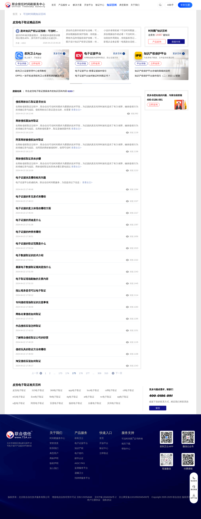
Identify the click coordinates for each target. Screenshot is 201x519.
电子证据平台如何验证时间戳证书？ (92, 75)
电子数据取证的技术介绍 (29, 255)
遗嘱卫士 (79, 473)
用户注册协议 (93, 500)
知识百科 (112, 5)
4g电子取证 (72, 397)
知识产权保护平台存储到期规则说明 (152, 71)
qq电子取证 (123, 397)
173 (60, 373)
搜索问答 (176, 41)
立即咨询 (153, 104)
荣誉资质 (54, 443)
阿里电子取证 (37, 403)
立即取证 (103, 453)
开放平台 (88, 5)
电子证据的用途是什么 (28, 220)
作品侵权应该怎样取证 (28, 326)
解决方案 (77, 5)
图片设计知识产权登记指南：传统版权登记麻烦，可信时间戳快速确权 (83, 41)
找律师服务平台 (82, 478)
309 (99, 373)
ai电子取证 (89, 397)
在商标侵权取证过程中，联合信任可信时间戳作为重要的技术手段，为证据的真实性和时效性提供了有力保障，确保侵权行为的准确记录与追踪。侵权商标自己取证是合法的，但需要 (77, 108)
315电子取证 (38, 390)
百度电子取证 (56, 403)
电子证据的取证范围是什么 (31, 243)
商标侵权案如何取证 (27, 120)
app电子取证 (74, 390)
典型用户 (54, 453)
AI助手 (170, 5)
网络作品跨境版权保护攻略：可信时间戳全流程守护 (83, 38)
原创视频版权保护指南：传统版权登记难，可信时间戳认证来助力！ (83, 34)
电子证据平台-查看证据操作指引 (91, 71)
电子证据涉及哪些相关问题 (31, 177)
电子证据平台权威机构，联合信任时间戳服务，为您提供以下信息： (54, 182)
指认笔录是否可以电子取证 (31, 290)
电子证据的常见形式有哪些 (31, 196)
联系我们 (54, 448)
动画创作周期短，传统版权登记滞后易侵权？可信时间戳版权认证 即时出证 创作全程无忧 (121, 38)
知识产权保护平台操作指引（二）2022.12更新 (157, 75)
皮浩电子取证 (19, 390)
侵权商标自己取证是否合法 (31, 101)
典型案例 (123, 5)
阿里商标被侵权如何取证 (29, 139)
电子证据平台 (81, 443)
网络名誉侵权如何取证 (28, 314)
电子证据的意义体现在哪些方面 (33, 208)
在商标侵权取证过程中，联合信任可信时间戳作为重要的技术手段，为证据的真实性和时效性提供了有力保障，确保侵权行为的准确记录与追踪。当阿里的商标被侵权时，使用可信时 (77, 146)
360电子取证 (56, 390)
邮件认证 (79, 458)
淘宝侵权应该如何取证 (28, 361)
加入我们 (54, 468)
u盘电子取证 (19, 403)
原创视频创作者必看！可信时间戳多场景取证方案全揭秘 (121, 34)
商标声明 (54, 458)
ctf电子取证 (128, 390)
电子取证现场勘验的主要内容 (32, 279)
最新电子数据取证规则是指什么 (33, 267)
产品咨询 (156, 41)
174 (67, 373)
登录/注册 (185, 5)
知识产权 (79, 448)
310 (106, 373)
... (54, 373)
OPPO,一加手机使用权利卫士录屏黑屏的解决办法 (39, 75)
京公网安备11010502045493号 (134, 497)
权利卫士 (79, 438)
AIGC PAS (80, 463)
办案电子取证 (94, 403)
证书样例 (132, 438)
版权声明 (54, 463)
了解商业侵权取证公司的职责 (32, 337)
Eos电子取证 (37, 397)
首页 (54, 5)
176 (81, 373)
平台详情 (21, 63)
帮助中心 (126, 448)
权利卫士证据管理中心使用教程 (30, 71)
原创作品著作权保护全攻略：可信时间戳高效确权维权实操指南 (83, 30)
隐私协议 (107, 500)
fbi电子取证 (55, 397)
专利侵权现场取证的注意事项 (32, 302)
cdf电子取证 (111, 390)
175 (74, 373)
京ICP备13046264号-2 (106, 497)
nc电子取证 (105, 397)
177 (87, 373)
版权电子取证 (75, 403)
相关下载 (126, 443)
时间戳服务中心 (57, 438)
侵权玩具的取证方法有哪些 (31, 349)
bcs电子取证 (93, 390)
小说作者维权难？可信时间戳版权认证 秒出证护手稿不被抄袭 (121, 30)
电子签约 (79, 453)
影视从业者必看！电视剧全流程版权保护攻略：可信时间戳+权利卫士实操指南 (121, 41)
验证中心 (99, 5)
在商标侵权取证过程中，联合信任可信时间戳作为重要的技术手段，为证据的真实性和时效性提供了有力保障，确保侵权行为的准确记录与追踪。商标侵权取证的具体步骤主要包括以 (77, 165)
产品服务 (62, 5)
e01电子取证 (19, 397)
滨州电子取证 (113, 403)
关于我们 (135, 5)
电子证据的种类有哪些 (28, 232)
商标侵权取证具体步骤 (28, 158)
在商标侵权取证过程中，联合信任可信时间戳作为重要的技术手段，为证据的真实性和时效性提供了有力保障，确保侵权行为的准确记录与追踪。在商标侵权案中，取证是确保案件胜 (77, 127)
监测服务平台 (81, 468)
